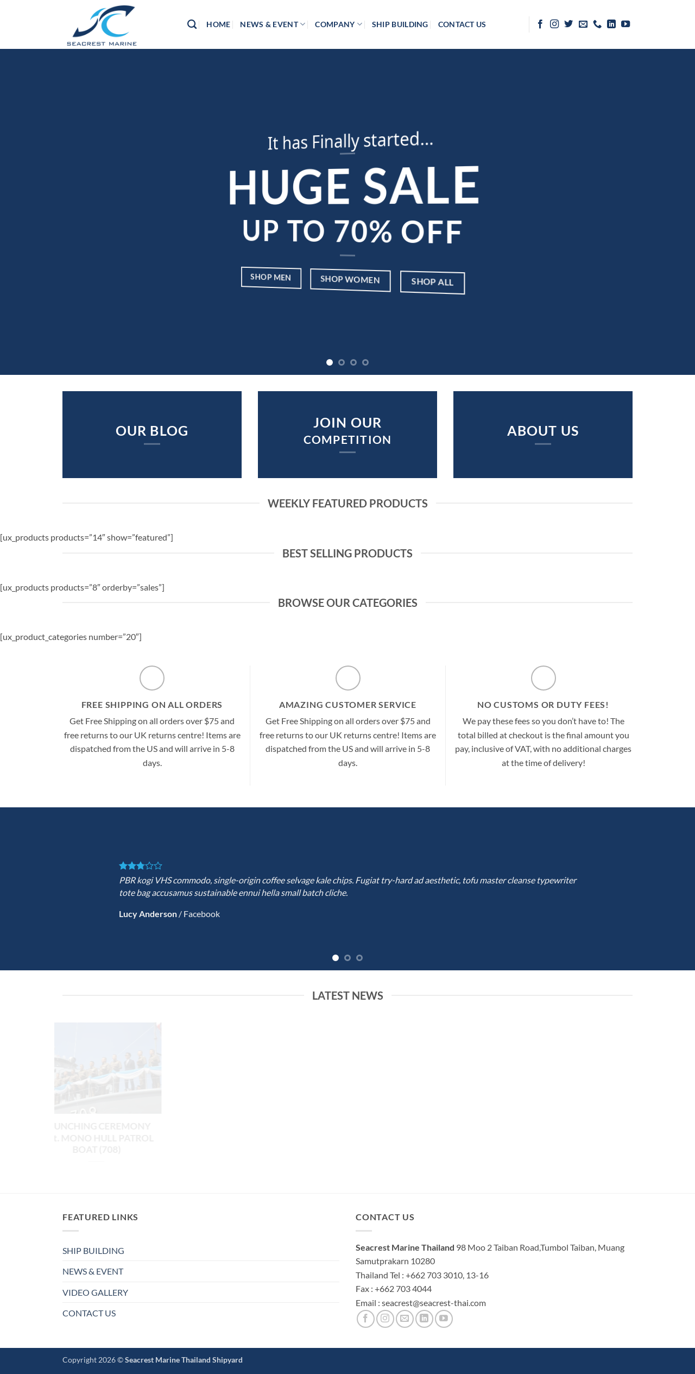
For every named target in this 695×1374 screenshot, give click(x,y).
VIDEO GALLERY (95, 1292)
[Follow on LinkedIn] (611, 24)
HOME (218, 24)
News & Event (272, 24)
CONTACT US (89, 1313)
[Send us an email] (583, 24)
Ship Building (400, 24)
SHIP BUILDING (93, 1250)
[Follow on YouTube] (625, 24)
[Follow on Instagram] (554, 24)
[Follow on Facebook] (540, 24)
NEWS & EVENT (92, 1271)
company (338, 24)
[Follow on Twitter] (568, 24)
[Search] (192, 25)
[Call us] (597, 24)
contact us (462, 24)
